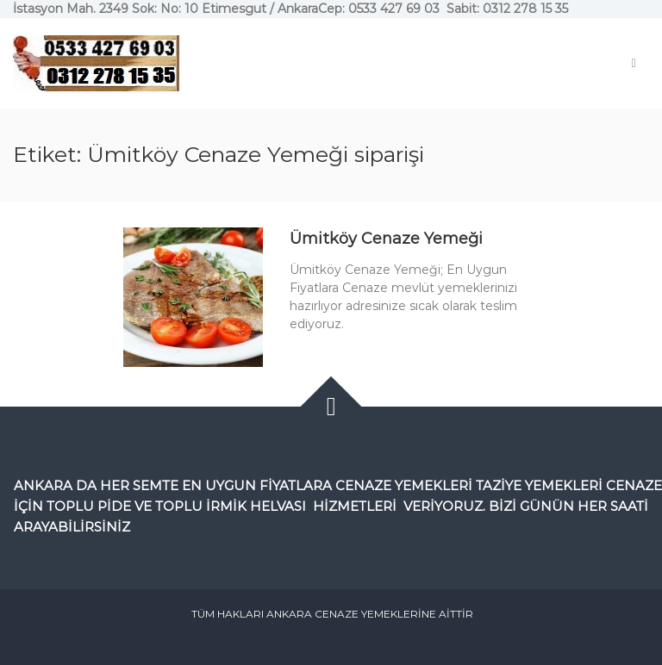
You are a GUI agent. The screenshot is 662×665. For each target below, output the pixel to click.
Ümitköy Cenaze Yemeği (386, 238)
